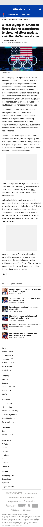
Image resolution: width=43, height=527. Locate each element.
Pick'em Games (7, 352)
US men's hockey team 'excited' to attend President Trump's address (25, 326)
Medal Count (27, 19)
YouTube (5, 444)
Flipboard (5, 466)
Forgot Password (8, 487)
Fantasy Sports (7, 355)
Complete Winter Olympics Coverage (12, 19)
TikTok (4, 448)
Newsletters (6, 479)
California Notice (8, 422)
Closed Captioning (8, 418)
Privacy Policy (7, 407)
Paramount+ (6, 391)
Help (3, 431)
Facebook (5, 455)
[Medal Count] (26, 14)
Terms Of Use (7, 403)
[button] (34, 14)
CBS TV (4, 394)
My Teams (5, 483)
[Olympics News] (13, 14)
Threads (5, 463)
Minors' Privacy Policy (10, 411)
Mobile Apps (6, 370)
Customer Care (7, 435)
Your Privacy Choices (9, 415)
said (33, 189)
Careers (5, 383)
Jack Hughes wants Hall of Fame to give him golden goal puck (24, 299)
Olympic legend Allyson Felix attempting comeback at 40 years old (25, 290)
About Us (5, 379)
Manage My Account (9, 475)
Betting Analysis (8, 363)
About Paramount (8, 387)
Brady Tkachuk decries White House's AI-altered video (25, 308)
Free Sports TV (7, 359)
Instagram (5, 451)
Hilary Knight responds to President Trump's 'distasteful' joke (23, 317)
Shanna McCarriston (10, 40)
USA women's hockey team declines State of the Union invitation (23, 335)
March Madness (7, 367)
